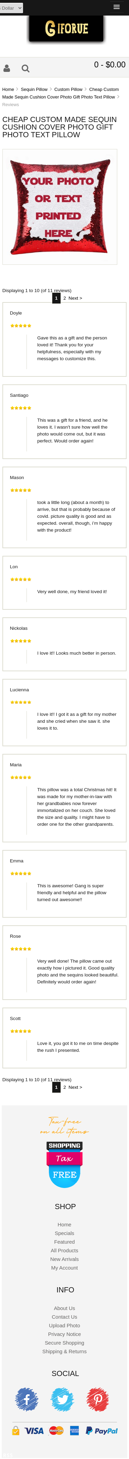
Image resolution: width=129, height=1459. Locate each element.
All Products (64, 1250)
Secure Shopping (64, 1343)
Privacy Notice (64, 1334)
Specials (64, 1233)
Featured (64, 1242)
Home (8, 89)
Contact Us (64, 1317)
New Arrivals (64, 1259)
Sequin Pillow (34, 89)
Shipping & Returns (64, 1351)
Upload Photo (64, 1325)
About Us (64, 1308)
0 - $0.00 (110, 64)
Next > (75, 298)
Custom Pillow (68, 89)
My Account (64, 1268)
